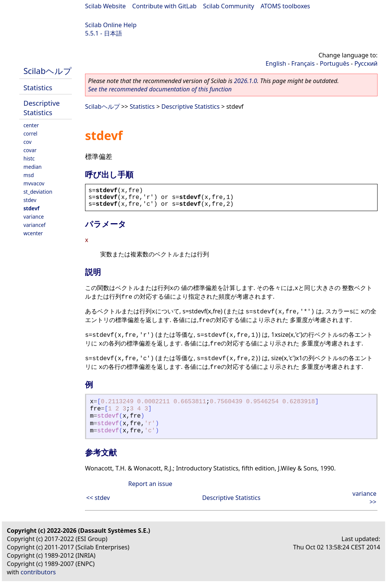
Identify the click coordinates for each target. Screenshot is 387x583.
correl (30, 133)
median (32, 166)
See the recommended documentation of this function (160, 89)
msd (28, 175)
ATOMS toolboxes (285, 6)
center (31, 125)
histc (29, 158)
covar (30, 150)
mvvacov (34, 183)
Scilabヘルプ (47, 70)
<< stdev (98, 498)
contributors (38, 572)
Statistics (37, 87)
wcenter (33, 233)
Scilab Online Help (110, 25)
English (276, 63)
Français (303, 63)
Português (334, 63)
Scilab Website (105, 6)
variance (33, 216)
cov (27, 141)
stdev (29, 200)
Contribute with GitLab (164, 6)
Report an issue (150, 484)
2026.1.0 (245, 81)
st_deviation (37, 191)
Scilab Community (228, 6)
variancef (34, 224)
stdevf (31, 208)
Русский (366, 63)
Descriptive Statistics (41, 107)
